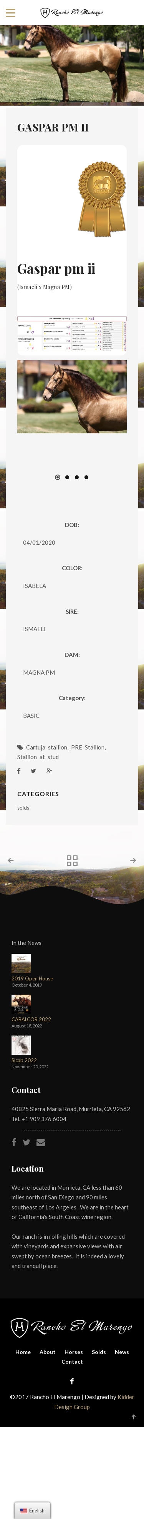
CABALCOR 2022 (31, 1019)
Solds (99, 1352)
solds (23, 808)
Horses (74, 1352)
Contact (72, 1361)
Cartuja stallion (46, 747)
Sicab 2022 (24, 1060)
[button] (57, 477)
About (48, 1352)
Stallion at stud (38, 756)
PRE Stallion (87, 747)
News (122, 1352)
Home (23, 1352)
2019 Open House (32, 979)
